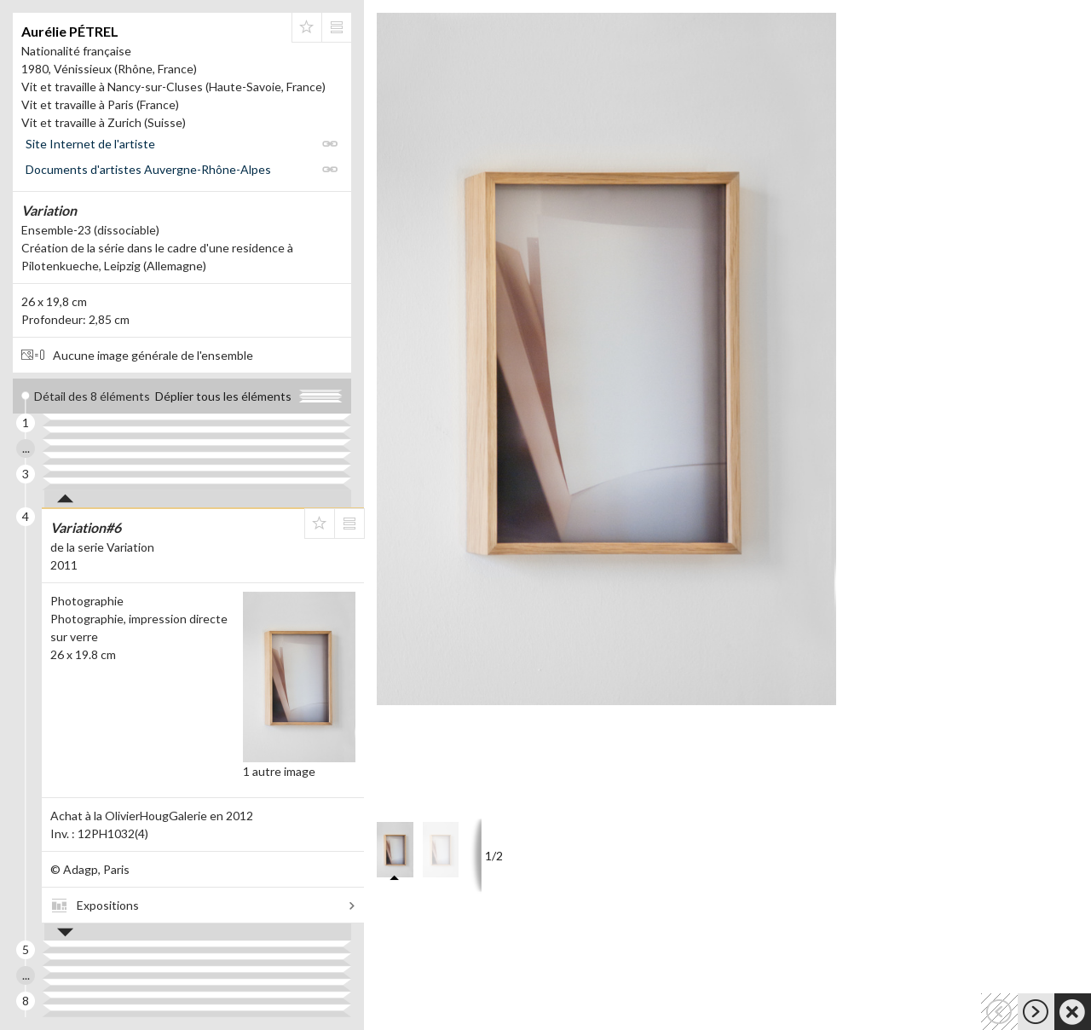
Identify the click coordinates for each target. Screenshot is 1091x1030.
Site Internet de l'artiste (90, 143)
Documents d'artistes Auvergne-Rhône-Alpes (148, 169)
